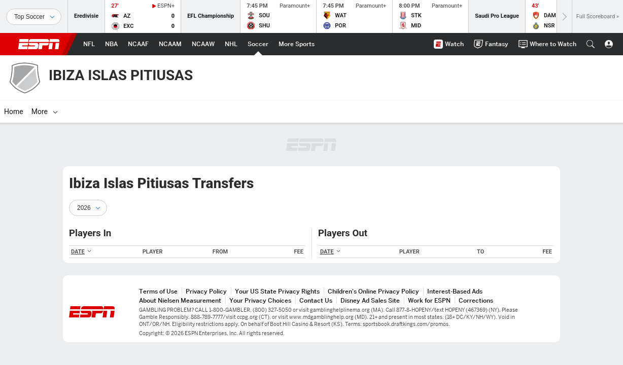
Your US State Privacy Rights (277, 291)
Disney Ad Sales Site (370, 300)
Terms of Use (158, 291)
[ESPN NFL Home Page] (89, 44)
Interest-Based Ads (454, 291)
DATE (81, 251)
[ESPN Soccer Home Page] (258, 44)
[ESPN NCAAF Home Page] (138, 44)
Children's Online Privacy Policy (373, 291)
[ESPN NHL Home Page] (231, 44)
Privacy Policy (206, 291)
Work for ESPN (429, 300)
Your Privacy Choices (260, 300)
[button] (590, 44)
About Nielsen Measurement (180, 300)
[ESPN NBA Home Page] (111, 44)
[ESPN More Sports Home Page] (297, 44)
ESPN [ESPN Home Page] (39, 44)
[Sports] (34, 16)
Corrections (476, 300)
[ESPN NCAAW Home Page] (203, 44)
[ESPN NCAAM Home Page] (170, 44)
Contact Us (315, 300)
